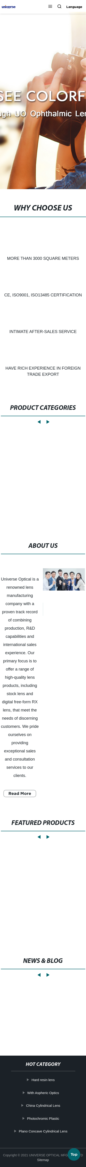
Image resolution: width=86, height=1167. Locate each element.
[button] (50, 7)
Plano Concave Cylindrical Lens (43, 1131)
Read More (19, 793)
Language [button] (74, 7)
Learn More (24, 1026)
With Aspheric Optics (43, 1092)
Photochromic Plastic (43, 1118)
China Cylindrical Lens (43, 1105)
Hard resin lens (43, 1080)
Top (74, 1154)
